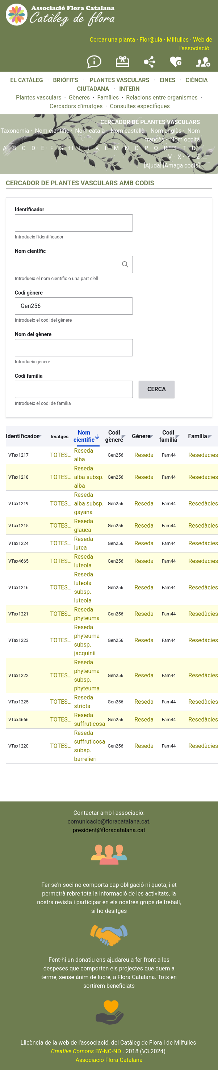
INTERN (129, 88)
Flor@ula (150, 39)
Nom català (90, 130)
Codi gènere (29, 293)
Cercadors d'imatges (76, 106)
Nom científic (52, 130)
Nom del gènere (33, 334)
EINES (167, 80)
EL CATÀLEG (26, 80)
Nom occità (185, 139)
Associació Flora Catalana (108, 1060)
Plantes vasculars (39, 97)
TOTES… (61, 455)
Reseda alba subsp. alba (89, 477)
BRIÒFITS (66, 80)
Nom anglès (166, 130)
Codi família (29, 376)
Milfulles (178, 39)
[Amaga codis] (181, 165)
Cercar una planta (112, 39)
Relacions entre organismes (162, 97)
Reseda (144, 455)
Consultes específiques (140, 106)
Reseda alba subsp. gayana (89, 503)
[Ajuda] (153, 165)
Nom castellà (127, 130)
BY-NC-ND (86, 1051)
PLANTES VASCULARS (120, 80)
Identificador (29, 209)
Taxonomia (15, 130)
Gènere (141, 436)
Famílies (108, 97)
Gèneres (79, 97)
